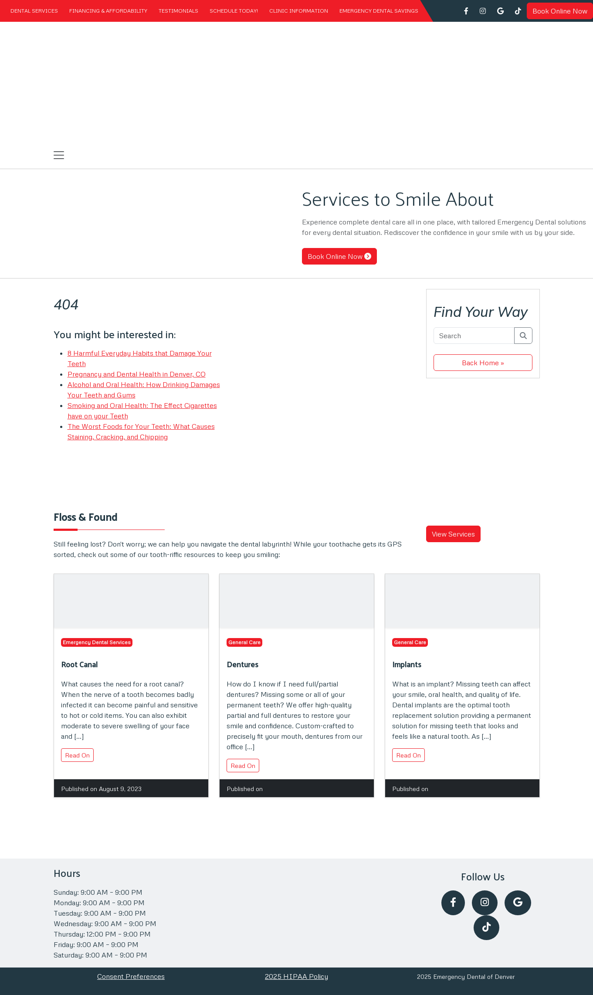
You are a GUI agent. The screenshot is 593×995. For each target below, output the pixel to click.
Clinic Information (298, 10)
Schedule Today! (234, 10)
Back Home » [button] (483, 362)
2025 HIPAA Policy (296, 976)
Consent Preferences (131, 976)
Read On (77, 755)
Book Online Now (559, 11)
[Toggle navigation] (58, 155)
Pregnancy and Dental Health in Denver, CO (137, 374)
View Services (453, 534)
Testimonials (178, 10)
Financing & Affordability (108, 10)
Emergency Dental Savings (378, 10)
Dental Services (34, 10)
